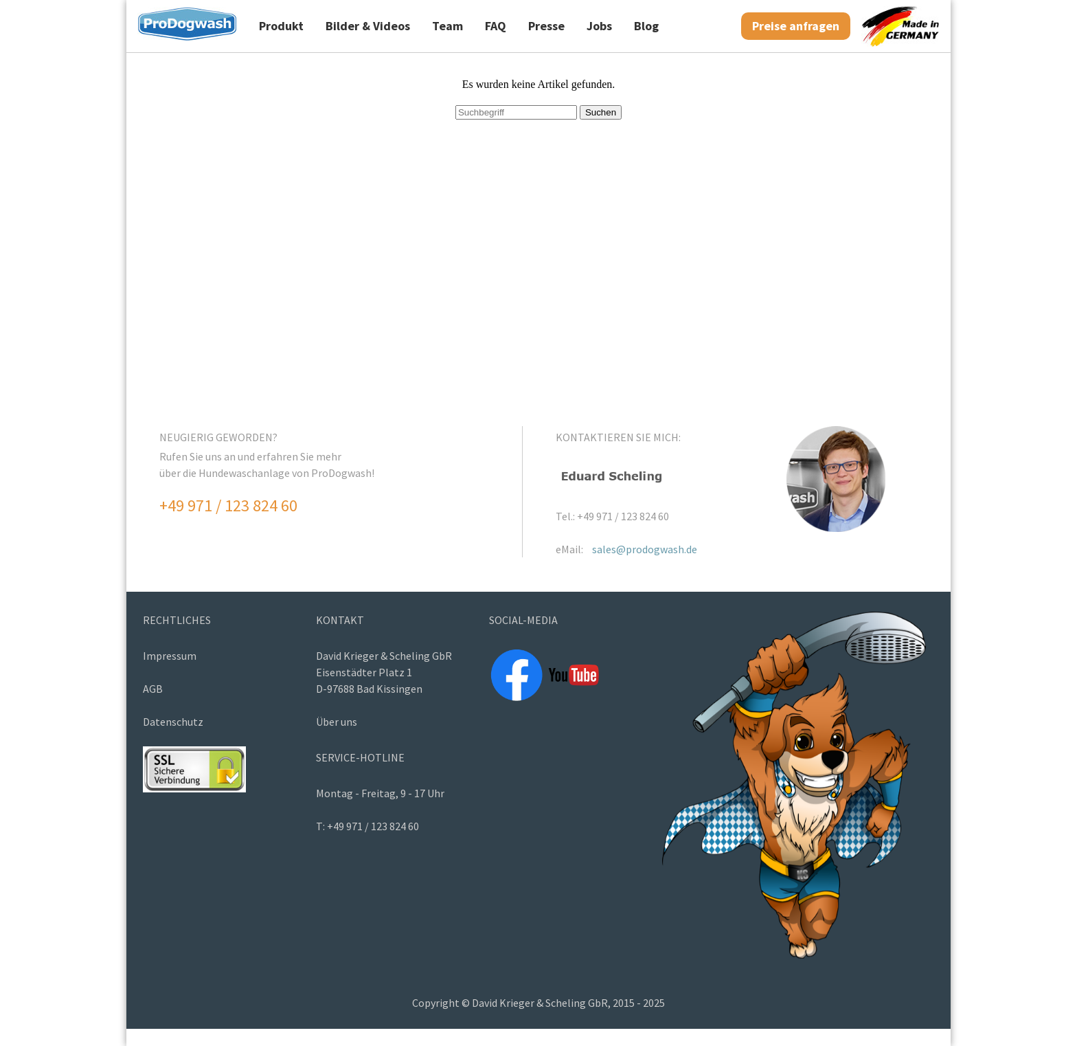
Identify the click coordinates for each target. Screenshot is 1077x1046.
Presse (546, 26)
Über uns (336, 721)
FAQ (495, 26)
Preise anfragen (795, 26)
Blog (646, 26)
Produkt (281, 26)
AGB (153, 689)
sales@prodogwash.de (644, 549)
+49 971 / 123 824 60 (228, 505)
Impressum (169, 656)
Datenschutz (173, 721)
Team (447, 26)
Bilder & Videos (368, 26)
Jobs (599, 26)
